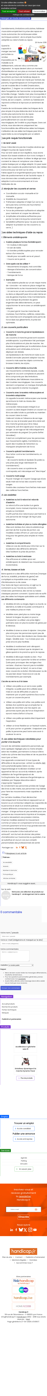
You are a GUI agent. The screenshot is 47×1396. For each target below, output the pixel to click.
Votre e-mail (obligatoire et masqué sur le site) (21, 940)
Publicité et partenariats (11, 1019)
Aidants (5, 866)
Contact (19, 1257)
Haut (28, 1319)
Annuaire (23, 1164)
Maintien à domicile (10, 870)
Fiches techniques (9, 1010)
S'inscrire (23, 1217)
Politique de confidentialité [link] (23, 15)
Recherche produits (10, 1007)
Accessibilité (7, 862)
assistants (22, 979)
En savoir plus (23, 1169)
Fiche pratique (8, 874)
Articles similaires (9, 878)
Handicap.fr (22, 1317)
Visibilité (4, 965)
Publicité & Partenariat (35, 1257)
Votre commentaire (9, 949)
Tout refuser (24, 11)
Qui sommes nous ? (24, 1263)
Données (33, 1260)
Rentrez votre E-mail (24, 1205)
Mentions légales (19, 1260)
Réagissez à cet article (16, 853)
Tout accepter (8, 11)
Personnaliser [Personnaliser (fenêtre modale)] (39, 11)
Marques (5, 1013)
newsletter (25, 1196)
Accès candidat (22, 1128)
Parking (24, 1161)
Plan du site (7, 1257)
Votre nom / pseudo (9, 932)
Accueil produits (8, 1004)
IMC (44, 763)
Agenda (24, 1158)
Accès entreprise (23, 1139)
